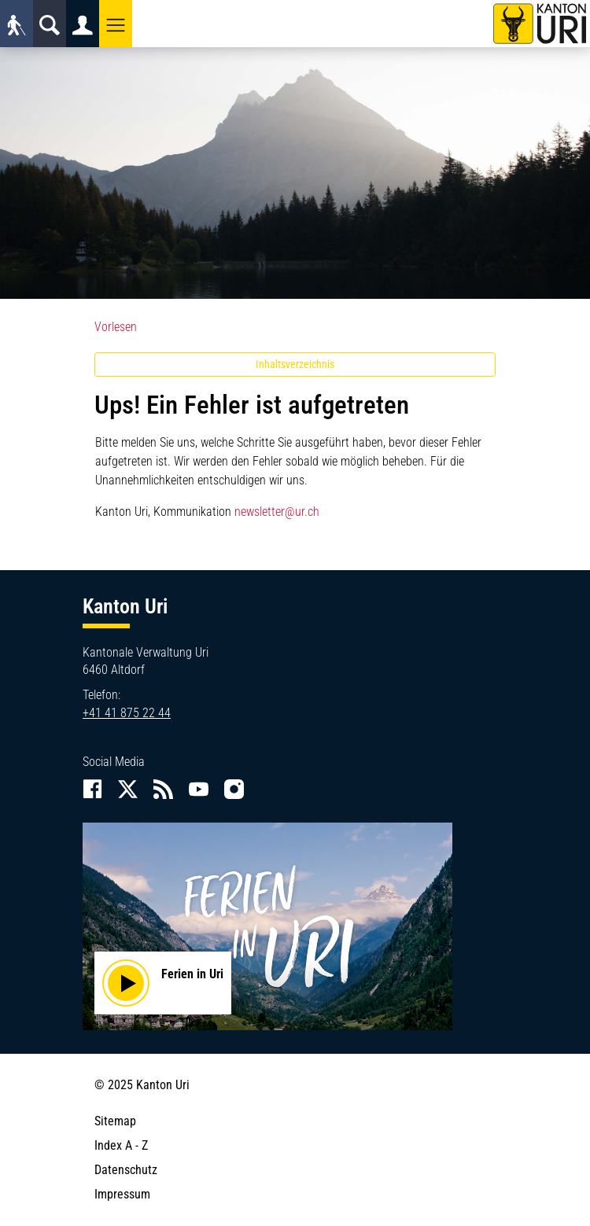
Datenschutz (125, 1169)
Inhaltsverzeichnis (295, 364)
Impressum (122, 1194)
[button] (115, 23)
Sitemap (115, 1121)
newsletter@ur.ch (276, 511)
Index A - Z (121, 1145)
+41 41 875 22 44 (127, 712)
